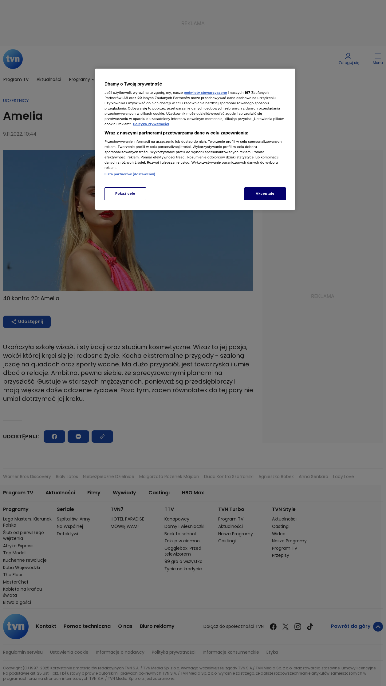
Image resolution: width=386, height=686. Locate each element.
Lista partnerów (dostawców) (129, 174)
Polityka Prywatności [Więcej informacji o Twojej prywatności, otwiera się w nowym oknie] (151, 124)
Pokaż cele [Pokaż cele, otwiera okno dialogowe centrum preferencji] (125, 193)
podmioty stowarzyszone (205, 92)
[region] (195, 139)
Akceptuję (265, 193)
